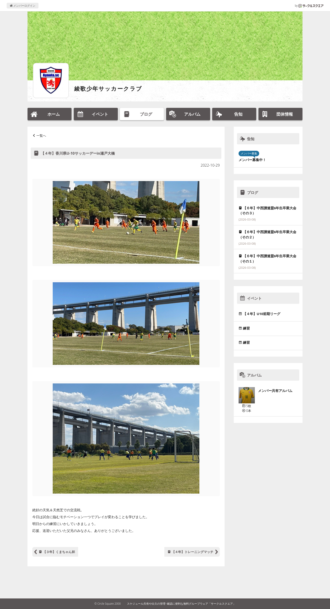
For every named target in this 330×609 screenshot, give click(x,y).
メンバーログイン (22, 6)
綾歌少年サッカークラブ (108, 88)
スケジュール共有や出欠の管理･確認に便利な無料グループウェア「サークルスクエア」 (181, 604)
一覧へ (41, 135)
